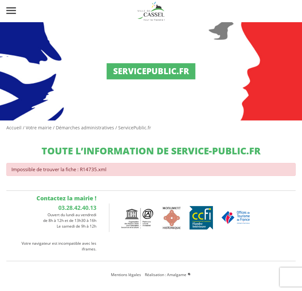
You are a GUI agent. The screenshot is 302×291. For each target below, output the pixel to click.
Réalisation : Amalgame (168, 274)
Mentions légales (126, 274)
